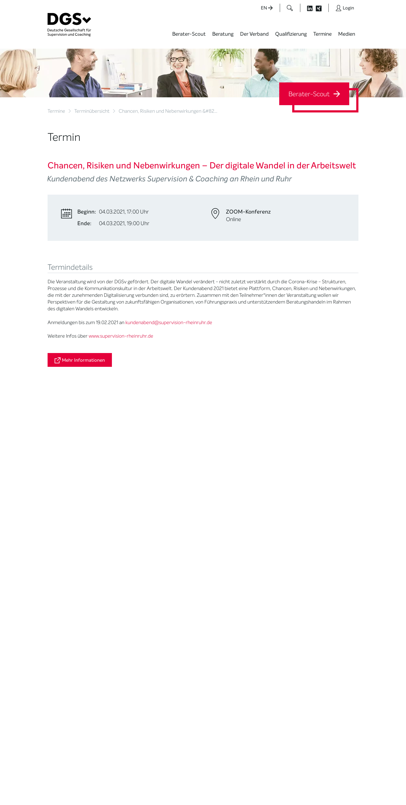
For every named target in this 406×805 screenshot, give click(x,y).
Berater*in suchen (64, 529)
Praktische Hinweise (66, 583)
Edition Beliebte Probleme (224, 569)
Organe (108, 567)
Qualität (55, 563)
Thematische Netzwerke (114, 544)
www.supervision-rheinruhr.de (121, 336)
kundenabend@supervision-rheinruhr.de (168, 322)
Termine (322, 34)
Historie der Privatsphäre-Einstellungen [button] (296, 789)
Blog (214, 536)
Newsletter (220, 578)
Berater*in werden (172, 529)
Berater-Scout (189, 34)
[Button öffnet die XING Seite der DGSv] (321, 8)
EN (267, 8)
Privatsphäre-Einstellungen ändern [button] (245, 789)
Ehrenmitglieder (116, 587)
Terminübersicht (91, 111)
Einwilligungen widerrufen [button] (341, 789)
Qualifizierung (291, 34)
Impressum (347, 784)
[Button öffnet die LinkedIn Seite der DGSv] (307, 8)
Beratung (223, 34)
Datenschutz (321, 784)
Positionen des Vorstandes (223, 551)
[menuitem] (189, 37)
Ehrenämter (113, 580)
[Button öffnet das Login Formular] (344, 8)
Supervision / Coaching (60, 554)
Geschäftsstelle (116, 573)
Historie (109, 621)
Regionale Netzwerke (120, 553)
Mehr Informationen (80, 360)
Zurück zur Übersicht (70, 460)
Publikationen (222, 560)
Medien (346, 34)
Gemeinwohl (113, 594)
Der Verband (254, 34)
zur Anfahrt (168, 711)
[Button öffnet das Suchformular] (290, 8)
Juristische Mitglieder (121, 560)
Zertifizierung (60, 570)
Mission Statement (119, 529)
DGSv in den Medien (228, 542)
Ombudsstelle (60, 577)
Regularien (111, 614)
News (215, 529)
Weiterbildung (168, 536)
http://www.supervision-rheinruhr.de (91, 432)
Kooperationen (115, 600)
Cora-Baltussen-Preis (122, 607)
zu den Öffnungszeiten (179, 721)
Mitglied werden (116, 536)
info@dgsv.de (181, 700)
